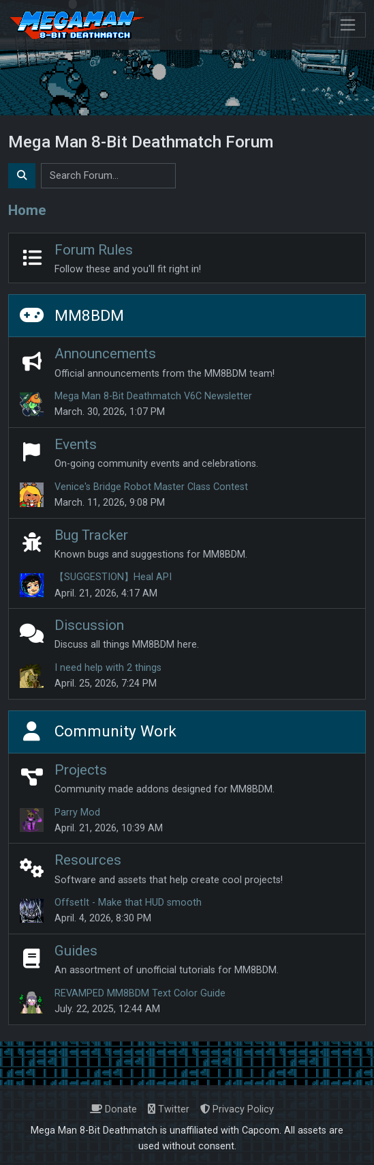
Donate (113, 1109)
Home (27, 210)
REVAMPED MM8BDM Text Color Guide (139, 993)
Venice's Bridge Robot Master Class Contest (151, 487)
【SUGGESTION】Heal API (113, 577)
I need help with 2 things (107, 668)
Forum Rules (93, 250)
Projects (80, 770)
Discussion (89, 625)
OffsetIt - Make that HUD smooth (128, 902)
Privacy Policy (237, 1109)
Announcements (105, 353)
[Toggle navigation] (348, 25)
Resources (87, 860)
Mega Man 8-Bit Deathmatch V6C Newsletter (153, 396)
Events (75, 444)
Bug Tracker (91, 535)
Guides (75, 951)
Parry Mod (77, 812)
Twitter (168, 1109)
